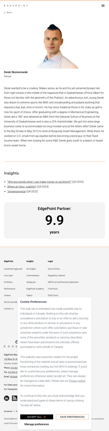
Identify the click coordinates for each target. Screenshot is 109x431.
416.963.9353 (16, 368)
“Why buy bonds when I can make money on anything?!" (39, 181)
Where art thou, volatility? (21, 186)
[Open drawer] (103, 5)
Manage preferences (37, 424)
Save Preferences (72, 416)
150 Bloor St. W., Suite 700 (15, 359)
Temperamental (16, 191)
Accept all (36, 417)
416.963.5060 (14, 372)
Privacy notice (77, 380)
